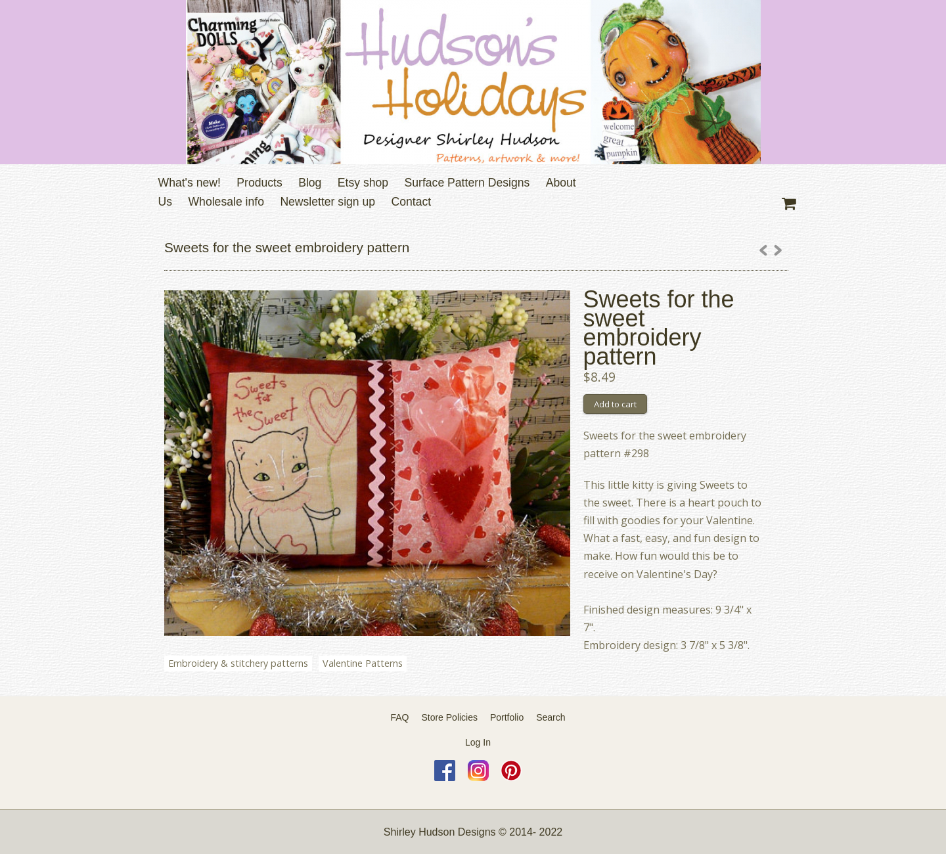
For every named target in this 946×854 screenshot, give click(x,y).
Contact (412, 201)
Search (550, 717)
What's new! (189, 182)
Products (259, 182)
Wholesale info (226, 201)
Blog (309, 182)
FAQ (400, 717)
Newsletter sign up (327, 201)
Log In (478, 742)
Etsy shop (363, 182)
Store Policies (449, 717)
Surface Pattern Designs (467, 182)
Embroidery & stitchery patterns (238, 663)
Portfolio (507, 717)
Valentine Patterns (363, 663)
